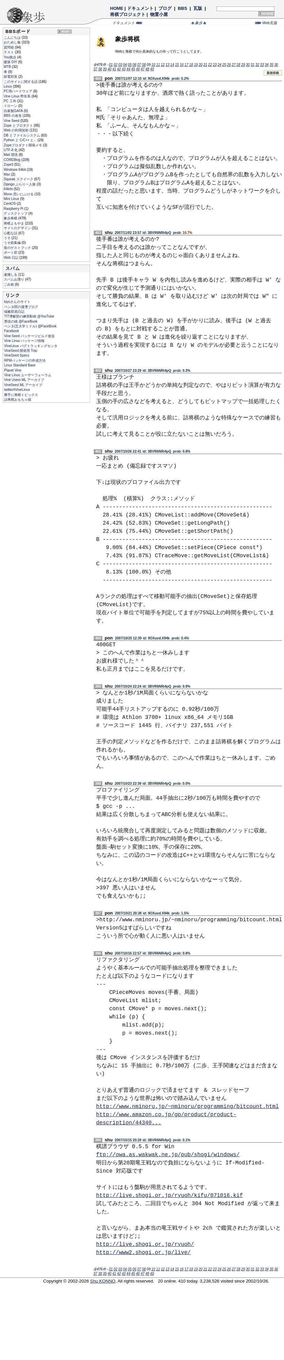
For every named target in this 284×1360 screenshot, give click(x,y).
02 (115, 65)
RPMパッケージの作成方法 (25, 360)
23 (215, 65)
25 (224, 65)
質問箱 (9, 47)
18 (191, 65)
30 (248, 65)
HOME (116, 8)
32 (257, 65)
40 (109, 69)
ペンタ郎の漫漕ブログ (21, 307)
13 (167, 65)
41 (114, 69)
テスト (9, 52)
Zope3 (9, 164)
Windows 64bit (15, 169)
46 (138, 69)
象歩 (199, 23)
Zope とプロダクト (19, 125)
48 (147, 69)
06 (134, 65)
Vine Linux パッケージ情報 (24, 341)
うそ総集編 (13, 242)
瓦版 (197, 8)
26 (229, 65)
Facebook (11, 331)
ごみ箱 (9, 284)
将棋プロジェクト (127, 14)
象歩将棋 (11, 218)
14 (172, 65)
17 (186, 65)
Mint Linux (12, 199)
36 (276, 65)
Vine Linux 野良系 (18, 96)
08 (144, 65)
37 (95, 69)
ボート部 (11, 252)
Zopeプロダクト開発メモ (23, 145)
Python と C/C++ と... (20, 140)
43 (123, 69)
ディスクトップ (16, 213)
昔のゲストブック (18, 248)
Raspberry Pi (14, 209)
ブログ (165, 8)
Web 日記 (11, 257)
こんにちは (13, 37)
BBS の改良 (13, 115)
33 (262, 65)
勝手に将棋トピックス (21, 395)
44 (128, 69)
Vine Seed (12, 121)
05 (129, 65)
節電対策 (11, 76)
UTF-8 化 (11, 150)
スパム (12, 268)
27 (233, 65)
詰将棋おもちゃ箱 (17, 399)
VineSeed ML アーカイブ (23, 385)
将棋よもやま (14, 223)
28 (238, 65)
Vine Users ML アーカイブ (24, 380)
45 (133, 69)
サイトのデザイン (18, 228)
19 (196, 65)
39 (105, 69)
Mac (7, 174)
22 (210, 65)
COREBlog (12, 160)
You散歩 (10, 57)
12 (163, 65)
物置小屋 (159, 14)
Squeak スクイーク (19, 179)
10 (153, 65)
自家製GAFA (14, 111)
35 (271, 65)
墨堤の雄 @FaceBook (20, 321)
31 (252, 65)
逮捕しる (11, 274)
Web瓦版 (266, 23)
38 (100, 69)
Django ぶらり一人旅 (20, 184)
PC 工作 (10, 101)
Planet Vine (12, 370)
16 (181, 65)
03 (120, 65)
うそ (8, 238)
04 (125, 65)
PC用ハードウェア (18, 91)
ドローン (11, 106)
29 (243, 65)
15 (177, 65)
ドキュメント (140, 8)
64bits (9, 189)
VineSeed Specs (16, 355)
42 (119, 69)
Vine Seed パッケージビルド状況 (29, 336)
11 (158, 65)
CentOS (10, 203)
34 (266, 65)
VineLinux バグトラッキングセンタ (30, 346)
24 (219, 65)
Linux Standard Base (20, 365)
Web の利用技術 (17, 130)
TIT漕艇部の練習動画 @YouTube (29, 316)
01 (111, 65)
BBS (183, 8)
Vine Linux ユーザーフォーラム (27, 375)
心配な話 (11, 233)
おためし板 (13, 42)
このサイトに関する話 (21, 82)
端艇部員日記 (14, 311)
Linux (8, 86)
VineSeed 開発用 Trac (20, 350)
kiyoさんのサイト (17, 302)
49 (152, 69)
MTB (8, 67)
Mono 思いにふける (19, 194)
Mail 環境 (11, 155)
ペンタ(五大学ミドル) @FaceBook (30, 326)
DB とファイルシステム (22, 135)
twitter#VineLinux (17, 390)
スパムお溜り (14, 279)
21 (205, 65)
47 (142, 69)
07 (139, 65)
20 (200, 65)
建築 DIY (11, 62)
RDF (65, 31)
